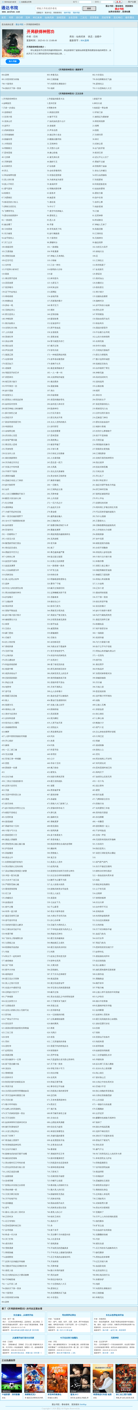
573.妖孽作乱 (98, 952)
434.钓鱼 (50, 745)
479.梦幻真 (51, 813)
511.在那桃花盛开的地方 (12, 862)
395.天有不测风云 (54, 687)
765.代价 (96, 1239)
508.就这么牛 (7, 857)
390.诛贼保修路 (99, 678)
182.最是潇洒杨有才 (55, 368)
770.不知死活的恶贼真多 (57, 1248)
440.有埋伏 (51, 754)
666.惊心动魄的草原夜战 (103, 1091)
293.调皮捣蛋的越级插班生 (58, 534)
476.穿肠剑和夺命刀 (55, 808)
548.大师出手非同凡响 (56, 916)
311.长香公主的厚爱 (55, 561)
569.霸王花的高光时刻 (56, 947)
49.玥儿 (5, 171)
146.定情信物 (52, 314)
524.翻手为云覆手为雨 (56, 880)
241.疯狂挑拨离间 (9, 458)
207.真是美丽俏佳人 (101, 404)
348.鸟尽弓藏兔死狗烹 (102, 615)
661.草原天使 (7, 1086)
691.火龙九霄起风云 (10, 1131)
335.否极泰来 (52, 597)
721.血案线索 (7, 1176)
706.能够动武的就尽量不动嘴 (14, 1154)
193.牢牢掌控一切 (9, 386)
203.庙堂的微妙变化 (55, 400)
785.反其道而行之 (100, 1270)
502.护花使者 (7, 848)
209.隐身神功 (52, 409)
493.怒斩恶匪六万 (9, 835)
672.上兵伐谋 (98, 1100)
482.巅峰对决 (52, 817)
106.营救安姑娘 (8, 256)
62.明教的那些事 (54, 189)
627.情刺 (96, 1033)
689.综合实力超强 (54, 1127)
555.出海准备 (98, 925)
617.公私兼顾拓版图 (55, 1019)
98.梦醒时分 (52, 242)
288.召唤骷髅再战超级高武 (104, 525)
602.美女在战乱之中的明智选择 (60, 997)
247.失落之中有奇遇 (10, 467)
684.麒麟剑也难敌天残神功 (104, 1118)
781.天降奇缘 (52, 1266)
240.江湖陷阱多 (99, 453)
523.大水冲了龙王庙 (10, 880)
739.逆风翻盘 (7, 1203)
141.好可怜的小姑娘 (101, 305)
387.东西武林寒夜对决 (102, 673)
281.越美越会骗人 (54, 516)
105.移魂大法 (98, 251)
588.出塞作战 (98, 974)
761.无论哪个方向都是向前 (58, 1235)
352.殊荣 (5, 624)
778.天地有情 (52, 1261)
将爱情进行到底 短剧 (102, 1394)
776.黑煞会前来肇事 (101, 1257)
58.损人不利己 (8, 184)
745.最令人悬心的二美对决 (13, 1212)
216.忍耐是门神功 (100, 418)
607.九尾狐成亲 (8, 1006)
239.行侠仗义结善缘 (55, 453)
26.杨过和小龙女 (54, 135)
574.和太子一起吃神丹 (11, 956)
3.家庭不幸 (97, 99)
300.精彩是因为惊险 (101, 543)
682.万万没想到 (8, 1118)
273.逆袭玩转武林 (100, 503)
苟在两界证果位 (69, 1315)
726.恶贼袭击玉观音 (101, 1181)
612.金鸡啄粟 (98, 1010)
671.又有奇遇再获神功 (56, 1100)
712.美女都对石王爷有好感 (13, 1163)
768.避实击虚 (98, 1244)
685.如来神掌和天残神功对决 (14, 1122)
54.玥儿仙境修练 (99, 175)
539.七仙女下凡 (53, 902)
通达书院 (15, 9)
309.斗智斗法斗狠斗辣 (102, 557)
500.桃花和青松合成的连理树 (59, 844)
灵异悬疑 (94, 17)
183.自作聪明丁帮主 (101, 368)
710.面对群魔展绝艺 (55, 1158)
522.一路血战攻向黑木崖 (103, 875)
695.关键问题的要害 (55, 1136)
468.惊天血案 (98, 795)
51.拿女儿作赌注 (99, 171)
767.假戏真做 (52, 1244)
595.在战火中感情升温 (11, 988)
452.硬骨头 (51, 772)
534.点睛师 (97, 893)
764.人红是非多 (53, 1239)
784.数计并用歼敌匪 (55, 1270)
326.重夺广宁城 (53, 584)
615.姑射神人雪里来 (101, 1015)
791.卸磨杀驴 (98, 1279)
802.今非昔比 (98, 75)
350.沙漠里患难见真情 (56, 620)
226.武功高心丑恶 (9, 435)
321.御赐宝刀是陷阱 (101, 575)
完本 (28, 17)
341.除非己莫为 (53, 606)
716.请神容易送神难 (55, 1167)
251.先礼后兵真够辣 (55, 471)
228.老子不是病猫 (100, 435)
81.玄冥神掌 (97, 215)
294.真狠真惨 (98, 534)
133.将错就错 (7, 296)
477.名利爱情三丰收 (101, 808)
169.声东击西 (7, 350)
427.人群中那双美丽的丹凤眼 (14, 736)
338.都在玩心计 (53, 602)
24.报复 (95, 130)
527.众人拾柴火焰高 (55, 884)
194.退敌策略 (52, 386)
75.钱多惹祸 (97, 207)
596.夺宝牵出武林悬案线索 (58, 988)
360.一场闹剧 (98, 633)
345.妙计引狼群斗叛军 (102, 611)
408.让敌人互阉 (99, 705)
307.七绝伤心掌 (8, 557)
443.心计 (50, 759)
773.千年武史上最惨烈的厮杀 (59, 1252)
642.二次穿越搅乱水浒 (102, 1055)
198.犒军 (96, 391)
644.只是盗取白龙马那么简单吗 (60, 1059)
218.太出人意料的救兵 (56, 422)
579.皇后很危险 (99, 961)
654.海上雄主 (98, 1073)
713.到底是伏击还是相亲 (57, 1163)
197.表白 (50, 391)
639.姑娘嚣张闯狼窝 (101, 1050)
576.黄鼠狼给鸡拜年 (101, 956)
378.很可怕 (97, 660)
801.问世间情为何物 (10, 79)
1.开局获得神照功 (9, 99)
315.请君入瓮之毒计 (101, 566)
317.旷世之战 (52, 570)
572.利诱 (50, 952)
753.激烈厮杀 (98, 1221)
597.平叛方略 (98, 988)
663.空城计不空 (99, 1086)
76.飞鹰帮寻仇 (8, 211)
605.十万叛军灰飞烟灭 (56, 1001)
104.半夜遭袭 (52, 251)
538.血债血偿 (7, 902)
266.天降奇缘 (52, 494)
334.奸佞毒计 (7, 597)
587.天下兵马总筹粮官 (56, 974)
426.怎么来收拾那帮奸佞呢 (104, 732)
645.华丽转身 (98, 1059)
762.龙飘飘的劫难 (100, 1235)
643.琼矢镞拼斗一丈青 (11, 1059)
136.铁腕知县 (7, 301)
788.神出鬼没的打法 (101, 1275)
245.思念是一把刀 (54, 462)
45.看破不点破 (98, 162)
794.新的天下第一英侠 (11, 88)
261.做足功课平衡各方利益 (104, 485)
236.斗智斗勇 (52, 449)
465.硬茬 (96, 790)
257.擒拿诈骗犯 (53, 480)
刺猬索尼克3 (30, 1394)
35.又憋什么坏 (53, 148)
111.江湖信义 (98, 260)
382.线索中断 (7, 669)
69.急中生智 (97, 198)
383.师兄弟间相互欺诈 (56, 669)
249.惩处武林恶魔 (100, 467)
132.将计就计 (98, 292)
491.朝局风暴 (52, 831)
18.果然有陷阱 (98, 121)
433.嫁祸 (5, 745)
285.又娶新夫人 (99, 521)
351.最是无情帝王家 (101, 620)
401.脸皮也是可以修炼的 (57, 696)
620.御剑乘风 (52, 1024)
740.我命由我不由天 (55, 1203)
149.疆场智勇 (52, 319)
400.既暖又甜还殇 (9, 696)
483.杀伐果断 (98, 817)
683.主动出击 (52, 1118)
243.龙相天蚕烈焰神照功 (103, 458)
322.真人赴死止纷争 (10, 579)
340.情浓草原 (7, 606)
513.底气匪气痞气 (100, 862)
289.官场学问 (7, 530)
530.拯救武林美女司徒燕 (57, 889)
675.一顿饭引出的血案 (102, 1104)
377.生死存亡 (52, 660)
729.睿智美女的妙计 (101, 1185)
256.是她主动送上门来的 (12, 480)
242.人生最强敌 (53, 458)
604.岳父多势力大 (9, 1001)
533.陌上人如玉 (53, 893)
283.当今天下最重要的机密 (13, 521)
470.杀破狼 (51, 799)
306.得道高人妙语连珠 (102, 552)
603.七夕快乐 (98, 997)
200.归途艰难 (52, 395)
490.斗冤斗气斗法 (9, 831)
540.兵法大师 (98, 902)
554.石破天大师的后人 (56, 925)
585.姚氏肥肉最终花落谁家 (104, 970)
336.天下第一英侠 (100, 597)
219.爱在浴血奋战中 (101, 422)
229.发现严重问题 (9, 440)
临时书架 (67, 13)
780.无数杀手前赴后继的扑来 (14, 1266)
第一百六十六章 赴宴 (64, 1330)
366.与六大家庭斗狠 (101, 642)
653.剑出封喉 (52, 1073)
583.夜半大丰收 (8, 970)
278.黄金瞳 (51, 512)
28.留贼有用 (7, 139)
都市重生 (129, 17)
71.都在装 (51, 202)
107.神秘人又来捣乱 (55, 256)
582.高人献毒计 (99, 965)
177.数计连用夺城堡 (101, 359)
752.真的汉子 (52, 1221)
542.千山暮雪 (52, 907)
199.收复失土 (7, 395)
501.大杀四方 (98, 844)
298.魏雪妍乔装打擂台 (11, 543)
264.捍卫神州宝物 (100, 489)
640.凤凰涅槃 (7, 1055)
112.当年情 (6, 265)
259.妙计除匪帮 (8, 485)
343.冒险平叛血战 (9, 611)
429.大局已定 (98, 736)
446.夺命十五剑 (53, 763)
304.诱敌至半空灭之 (10, 552)
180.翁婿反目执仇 (100, 364)
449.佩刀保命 (52, 768)
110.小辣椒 (51, 260)
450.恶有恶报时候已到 (102, 768)
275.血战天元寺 (53, 507)
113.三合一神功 (53, 265)
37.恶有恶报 (7, 153)
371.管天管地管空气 (55, 651)
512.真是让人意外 (54, 862)
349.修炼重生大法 (9, 620)
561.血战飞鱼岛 (99, 934)
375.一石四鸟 (98, 655)
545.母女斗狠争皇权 (55, 911)
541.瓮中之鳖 (7, 907)
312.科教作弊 (98, 561)
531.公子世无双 (99, 889)
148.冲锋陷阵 (7, 319)
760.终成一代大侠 (9, 1235)
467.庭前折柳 (52, 795)
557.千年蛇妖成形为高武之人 (59, 929)
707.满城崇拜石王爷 (55, 1154)
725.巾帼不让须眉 (54, 1181)
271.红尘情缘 (7, 503)
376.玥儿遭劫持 (8, 660)
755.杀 (50, 1226)
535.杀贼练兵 (7, 898)
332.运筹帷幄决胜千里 (56, 593)
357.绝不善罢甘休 (100, 628)
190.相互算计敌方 (9, 382)
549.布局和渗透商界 (101, 916)
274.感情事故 (7, 507)
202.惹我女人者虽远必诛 (12, 400)
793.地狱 (50, 88)
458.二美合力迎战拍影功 (12, 781)
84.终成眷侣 (97, 220)
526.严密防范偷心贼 (10, 884)
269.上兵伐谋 (52, 498)
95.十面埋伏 (52, 238)
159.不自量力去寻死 (101, 332)
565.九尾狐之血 (8, 943)
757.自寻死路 (7, 1230)
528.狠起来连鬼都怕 (101, 884)
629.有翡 (50, 1037)
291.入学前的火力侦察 (102, 530)
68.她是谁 (51, 198)
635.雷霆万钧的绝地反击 (57, 1046)
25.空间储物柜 (8, 135)
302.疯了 (50, 548)
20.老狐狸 (51, 126)
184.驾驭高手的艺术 (10, 373)
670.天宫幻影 (7, 1100)
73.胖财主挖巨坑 (9, 207)
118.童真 (5, 274)
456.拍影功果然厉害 (55, 777)
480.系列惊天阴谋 (100, 813)
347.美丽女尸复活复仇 (56, 615)
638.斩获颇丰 (52, 1050)
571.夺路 (5, 952)
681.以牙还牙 (98, 1113)
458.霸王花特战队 (54, 781)
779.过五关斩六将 (100, 1261)
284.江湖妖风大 (53, 521)
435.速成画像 (98, 745)
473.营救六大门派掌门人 (57, 804)
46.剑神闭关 (7, 166)
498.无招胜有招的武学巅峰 (104, 839)
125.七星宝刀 (52, 283)
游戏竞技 (61, 17)
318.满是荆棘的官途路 (102, 570)
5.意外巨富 (51, 103)
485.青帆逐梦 (52, 822)
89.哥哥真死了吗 (54, 229)
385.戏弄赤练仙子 (9, 673)
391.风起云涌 (7, 682)
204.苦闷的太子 (99, 400)
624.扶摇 (96, 1028)
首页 (3, 17)
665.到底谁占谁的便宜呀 (57, 1091)
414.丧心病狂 (98, 714)
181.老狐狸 (6, 368)
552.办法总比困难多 (101, 920)
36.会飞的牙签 (98, 148)
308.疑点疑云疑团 (54, 557)
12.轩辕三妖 (97, 112)
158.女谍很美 (52, 332)
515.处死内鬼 (52, 866)
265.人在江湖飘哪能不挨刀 (13, 494)
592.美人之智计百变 (10, 983)
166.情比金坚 (7, 346)
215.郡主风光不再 (54, 418)
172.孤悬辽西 (7, 355)
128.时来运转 (52, 287)
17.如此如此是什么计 (56, 121)
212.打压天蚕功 (53, 413)
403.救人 (5, 700)
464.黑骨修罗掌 (53, 790)
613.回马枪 (6, 1015)
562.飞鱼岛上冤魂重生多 (12, 938)
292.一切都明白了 (9, 534)
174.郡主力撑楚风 (100, 355)
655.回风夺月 (7, 1077)
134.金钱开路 (52, 296)
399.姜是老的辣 (99, 691)
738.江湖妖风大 (99, 1199)
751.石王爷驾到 (8, 1221)
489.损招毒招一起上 (101, 826)
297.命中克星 (98, 539)
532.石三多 (6, 893)
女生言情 (72, 17)
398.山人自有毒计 (54, 691)
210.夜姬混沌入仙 (100, 409)
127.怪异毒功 (7, 287)
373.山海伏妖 (7, 655)
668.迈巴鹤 (51, 1095)
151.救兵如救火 (8, 323)
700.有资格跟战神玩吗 (11, 1145)
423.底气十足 (98, 727)
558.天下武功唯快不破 (102, 929)
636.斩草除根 (98, 1046)
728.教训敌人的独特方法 (57, 1185)
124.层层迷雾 (7, 283)
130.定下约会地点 (9, 292)
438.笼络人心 (98, 750)
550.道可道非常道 (9, 920)
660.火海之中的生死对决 (103, 1082)
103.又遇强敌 (7, 251)
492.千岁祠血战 (99, 831)
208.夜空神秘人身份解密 (12, 409)
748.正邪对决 (7, 1217)
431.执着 (50, 741)
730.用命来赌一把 (9, 1190)
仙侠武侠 (49, 17)
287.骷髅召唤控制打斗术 (57, 525)
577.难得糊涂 (7, 961)
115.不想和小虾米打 (10, 269)
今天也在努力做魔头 (69, 1338)
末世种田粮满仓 (54, 1394)
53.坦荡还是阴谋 (54, 175)
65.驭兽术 (51, 193)
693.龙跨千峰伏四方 (101, 1131)
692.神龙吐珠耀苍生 (55, 1131)
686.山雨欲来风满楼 (55, 1122)
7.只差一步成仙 (8, 108)
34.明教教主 (7, 148)
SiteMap (83, 1404)
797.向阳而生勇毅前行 (56, 84)
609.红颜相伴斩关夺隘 (102, 1006)
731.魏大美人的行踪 (55, 1190)
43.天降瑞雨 (7, 162)
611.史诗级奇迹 (53, 1010)
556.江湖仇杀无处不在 (11, 929)
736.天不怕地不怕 (9, 1199)
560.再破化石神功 (54, 934)
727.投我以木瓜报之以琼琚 (13, 1185)
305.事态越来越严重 (55, 552)
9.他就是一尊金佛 (100, 108)
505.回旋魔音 (7, 853)
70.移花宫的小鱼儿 (10, 202)
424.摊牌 (5, 732)
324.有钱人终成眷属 (101, 579)
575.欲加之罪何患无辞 (56, 956)
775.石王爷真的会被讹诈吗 (58, 1257)
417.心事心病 (98, 718)
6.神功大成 (97, 103)
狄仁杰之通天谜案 (124, 1394)
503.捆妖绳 (51, 848)
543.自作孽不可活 (100, 907)
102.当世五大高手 (100, 247)
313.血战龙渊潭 (8, 566)
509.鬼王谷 (51, 857)
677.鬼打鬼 (51, 1109)
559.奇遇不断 (7, 934)
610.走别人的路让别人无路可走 (15, 1010)
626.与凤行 (51, 1033)
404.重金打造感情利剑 (56, 700)
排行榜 (19, 17)
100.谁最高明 (7, 247)
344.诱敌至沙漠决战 (55, 611)
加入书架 (13, 61)
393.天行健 (97, 682)
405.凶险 (96, 700)
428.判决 (50, 736)
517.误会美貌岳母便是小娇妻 (14, 871)
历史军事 (106, 17)
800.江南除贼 (52, 79)
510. (94, 857)
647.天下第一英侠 (54, 1064)
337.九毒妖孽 (7, 602)
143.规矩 (50, 310)
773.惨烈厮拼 (98, 1252)
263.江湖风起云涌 (54, 489)
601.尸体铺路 (7, 997)
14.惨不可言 (52, 117)
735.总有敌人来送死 (101, 1194)
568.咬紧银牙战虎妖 (10, 947)
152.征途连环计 (53, 323)
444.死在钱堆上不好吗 (102, 759)
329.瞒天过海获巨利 (55, 588)
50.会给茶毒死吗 (54, 171)
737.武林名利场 (53, 1199)
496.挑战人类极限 (9, 839)
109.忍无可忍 (7, 260)
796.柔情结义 (98, 84)
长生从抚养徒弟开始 (115, 1315)
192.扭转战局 (98, 382)
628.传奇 (5, 1037)
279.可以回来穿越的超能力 (104, 512)
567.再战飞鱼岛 (99, 943)
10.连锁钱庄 (7, 112)
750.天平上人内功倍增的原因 (105, 1217)
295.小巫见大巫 (8, 539)
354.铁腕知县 (98, 624)
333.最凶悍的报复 (100, 593)
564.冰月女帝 (98, 938)
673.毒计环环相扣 (9, 1104)
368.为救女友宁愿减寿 (56, 646)
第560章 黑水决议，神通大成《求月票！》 (27, 1353)
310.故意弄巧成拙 (9, 561)
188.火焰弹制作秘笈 (55, 377)
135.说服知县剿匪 (100, 296)
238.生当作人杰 (8, 453)
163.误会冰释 (7, 341)
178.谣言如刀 (7, 364)
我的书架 (76, 13)
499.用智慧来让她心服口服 (13, 844)
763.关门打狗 (7, 1239)
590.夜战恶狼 (52, 979)
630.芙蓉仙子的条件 (101, 1037)
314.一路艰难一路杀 (55, 566)
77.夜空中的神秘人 (55, 211)
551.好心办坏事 (53, 920)
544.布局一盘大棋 (9, 911)
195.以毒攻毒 (98, 386)
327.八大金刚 (98, 584)
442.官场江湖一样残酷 (11, 759)
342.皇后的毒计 (99, 606)
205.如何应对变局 (9, 404)
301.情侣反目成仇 (9, 548)
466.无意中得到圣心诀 (11, 795)
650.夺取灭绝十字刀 (55, 1068)
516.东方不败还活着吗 (102, 866)
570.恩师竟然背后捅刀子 (103, 947)
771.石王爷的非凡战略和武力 (105, 1248)
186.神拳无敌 (98, 373)
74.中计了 (51, 207)
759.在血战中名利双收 (102, 1230)
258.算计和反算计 (100, 480)
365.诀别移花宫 (53, 642)
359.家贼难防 (52, 633)
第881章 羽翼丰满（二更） (67, 1353)
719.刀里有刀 (52, 1172)
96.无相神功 (97, 238)
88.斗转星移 (7, 229)
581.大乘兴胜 (52, 965)
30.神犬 (95, 139)
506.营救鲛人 (52, 853)
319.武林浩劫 (7, 575)
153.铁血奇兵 (98, 323)
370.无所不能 (7, 651)
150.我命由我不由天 (101, 319)
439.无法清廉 (7, 754)
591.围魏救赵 (98, 979)
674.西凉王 (51, 1104)
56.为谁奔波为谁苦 (55, 180)
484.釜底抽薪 (7, 822)
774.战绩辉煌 (7, 1257)
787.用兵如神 (52, 1275)
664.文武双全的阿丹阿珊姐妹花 (15, 1091)
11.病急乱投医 (53, 112)
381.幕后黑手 (98, 664)
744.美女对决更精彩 (101, 1208)
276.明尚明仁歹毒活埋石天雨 (105, 507)
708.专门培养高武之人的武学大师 (107, 1154)
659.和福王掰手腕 (54, 1082)
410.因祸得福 (52, 709)
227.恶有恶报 (52, 435)
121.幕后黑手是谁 (9, 278)
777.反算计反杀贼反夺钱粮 (13, 1261)
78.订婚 (95, 211)
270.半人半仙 (98, 498)
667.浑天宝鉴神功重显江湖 (13, 1095)
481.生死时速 (7, 817)
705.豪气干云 (98, 1149)
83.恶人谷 (51, 220)
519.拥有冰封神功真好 (102, 871)
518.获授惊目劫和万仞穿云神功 (60, 871)
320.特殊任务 (52, 575)
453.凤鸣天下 (98, 772)
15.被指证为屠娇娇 (100, 117)
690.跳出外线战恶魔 (101, 1127)
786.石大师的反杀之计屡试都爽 (15, 1275)
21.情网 (95, 126)
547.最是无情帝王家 (10, 916)
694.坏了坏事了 (8, 1136)
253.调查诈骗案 (8, 476)
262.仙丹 (5, 489)
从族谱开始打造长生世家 (23, 1338)
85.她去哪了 (7, 224)
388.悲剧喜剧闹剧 (9, 678)
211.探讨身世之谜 (9, 413)
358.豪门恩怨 (7, 633)
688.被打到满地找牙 (10, 1127)
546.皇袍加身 (98, 911)
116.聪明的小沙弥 (54, 269)
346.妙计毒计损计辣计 (11, 615)
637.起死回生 (7, 1050)
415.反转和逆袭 (8, 718)
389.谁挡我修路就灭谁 (56, 678)
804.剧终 (85, 40)
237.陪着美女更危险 (101, 449)
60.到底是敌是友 (99, 184)
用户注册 (132, 2)
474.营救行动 (98, 804)
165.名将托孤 (98, 341)
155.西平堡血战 (53, 328)
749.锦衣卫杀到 (53, 1217)
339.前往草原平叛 (100, 602)
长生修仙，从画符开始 (23, 1315)
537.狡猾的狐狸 (99, 898)
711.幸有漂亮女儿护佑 (102, 1158)
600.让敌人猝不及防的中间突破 (106, 992)
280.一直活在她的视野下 (12, 516)
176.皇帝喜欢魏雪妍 (55, 359)
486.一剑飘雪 (98, 822)
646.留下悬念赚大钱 (10, 1064)
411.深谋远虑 (98, 709)
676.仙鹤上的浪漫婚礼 (11, 1109)
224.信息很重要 (53, 431)
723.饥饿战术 (98, 1176)
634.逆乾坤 (6, 1046)
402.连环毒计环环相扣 (102, 696)
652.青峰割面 (7, 1073)
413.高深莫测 (52, 714)
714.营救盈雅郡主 (100, 1163)
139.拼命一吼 (7, 305)
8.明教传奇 (51, 108)
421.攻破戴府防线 (9, 727)
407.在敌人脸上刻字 (55, 705)
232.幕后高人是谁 (9, 444)
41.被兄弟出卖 (53, 157)
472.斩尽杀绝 (7, 804)
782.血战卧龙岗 (99, 1266)
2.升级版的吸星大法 (55, 99)
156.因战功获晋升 (100, 328)
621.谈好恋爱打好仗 (101, 1024)
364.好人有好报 (8, 642)
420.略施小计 (98, 723)
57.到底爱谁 (97, 180)
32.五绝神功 (52, 144)
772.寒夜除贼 (7, 1252)
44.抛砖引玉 (52, 162)
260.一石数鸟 (52, 485)
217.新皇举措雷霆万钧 (11, 422)
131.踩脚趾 (51, 292)
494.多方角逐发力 (54, 835)
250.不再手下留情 (9, 471)
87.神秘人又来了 (99, 224)
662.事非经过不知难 (55, 1086)
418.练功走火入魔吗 (10, 723)
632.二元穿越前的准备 (56, 1041)
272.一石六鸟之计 (54, 503)
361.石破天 (6, 637)
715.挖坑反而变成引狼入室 (13, 1167)
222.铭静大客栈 (99, 426)
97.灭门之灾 (7, 242)
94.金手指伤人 (8, 238)
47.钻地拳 (51, 166)
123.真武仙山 (98, 278)
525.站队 (96, 880)
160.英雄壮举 (7, 337)
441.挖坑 (96, 754)
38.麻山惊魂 (52, 153)
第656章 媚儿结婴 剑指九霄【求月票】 (25, 1330)
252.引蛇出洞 (98, 471)
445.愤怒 (5, 763)
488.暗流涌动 (52, 826)
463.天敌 (5, 790)
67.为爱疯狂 (7, 198)
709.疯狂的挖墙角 (9, 1158)
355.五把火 (6, 628)
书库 (11, 17)
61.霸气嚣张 (7, 189)
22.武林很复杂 (8, 130)
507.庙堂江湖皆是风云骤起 (104, 853)
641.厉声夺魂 (52, 1055)
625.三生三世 (7, 1033)
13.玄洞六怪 (7, 117)
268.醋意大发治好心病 (11, 498)
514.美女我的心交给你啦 (12, 866)
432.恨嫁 (96, 741)
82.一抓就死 (7, 220)
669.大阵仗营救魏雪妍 (102, 1095)
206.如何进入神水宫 (55, 404)
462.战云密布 (98, 786)
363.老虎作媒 (98, 637)
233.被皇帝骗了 (53, 444)
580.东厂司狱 (7, 965)
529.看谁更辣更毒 (9, 889)
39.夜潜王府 (97, 153)
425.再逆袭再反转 (54, 732)
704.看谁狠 (51, 1149)
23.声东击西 (52, 130)
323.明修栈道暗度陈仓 (56, 579)
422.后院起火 (52, 727)
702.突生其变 (98, 1145)
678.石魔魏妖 (98, 1109)
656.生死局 (51, 1077)
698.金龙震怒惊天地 (55, 1140)
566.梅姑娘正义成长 (55, 943)
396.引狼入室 (98, 687)
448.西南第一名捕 (9, 768)
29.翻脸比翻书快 (54, 139)
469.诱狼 (5, 799)
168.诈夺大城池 (99, 346)
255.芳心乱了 (98, 476)
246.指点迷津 (98, 462)
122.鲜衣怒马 (52, 278)
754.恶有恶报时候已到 (11, 1226)
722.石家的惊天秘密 (55, 1176)
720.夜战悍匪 (98, 1172)
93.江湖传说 (97, 233)
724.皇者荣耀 (7, 1181)
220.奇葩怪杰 (7, 426)
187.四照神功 (7, 377)
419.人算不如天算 (54, 723)
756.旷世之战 (98, 1226)
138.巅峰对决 (98, 301)
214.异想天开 (7, 418)
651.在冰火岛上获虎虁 (102, 1068)
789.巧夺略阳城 (8, 1279)
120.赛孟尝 (97, 274)
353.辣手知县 (52, 624)
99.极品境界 (97, 242)
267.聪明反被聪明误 (101, 494)
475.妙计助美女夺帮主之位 (13, 808)
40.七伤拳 (6, 157)
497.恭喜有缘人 (53, 839)
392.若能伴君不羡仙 (55, 682)
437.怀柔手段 (52, 750)
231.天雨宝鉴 (98, 440)
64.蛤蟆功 (6, 193)
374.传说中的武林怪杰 (56, 655)
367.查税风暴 (7, 646)
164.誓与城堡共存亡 (55, 341)
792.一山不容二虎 (9, 1284)
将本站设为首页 (10, 2)
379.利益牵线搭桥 (9, 664)
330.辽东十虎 (98, 588)
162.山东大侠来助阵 (101, 337)
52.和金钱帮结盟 (9, 175)
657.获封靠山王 (99, 1077)
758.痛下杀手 (52, 1230)
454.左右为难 (7, 777)
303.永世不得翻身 (100, 548)
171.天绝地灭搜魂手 (101, 350)
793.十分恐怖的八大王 (102, 88)
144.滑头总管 (98, 310)
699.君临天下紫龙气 (101, 1140)
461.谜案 (50, 786)
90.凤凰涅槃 (97, 229)
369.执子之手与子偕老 (102, 646)
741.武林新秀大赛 (100, 1203)
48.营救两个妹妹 (99, 166)
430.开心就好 (7, 741)
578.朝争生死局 (53, 961)
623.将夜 (50, 1028)
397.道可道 (6, 691)
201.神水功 (97, 395)
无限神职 (115, 1338)
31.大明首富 (7, 144)
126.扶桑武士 (98, 283)
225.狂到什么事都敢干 (102, 431)
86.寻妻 (50, 224)
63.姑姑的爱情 (98, 189)
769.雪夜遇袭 (7, 1248)
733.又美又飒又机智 (10, 1194)
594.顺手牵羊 (98, 983)
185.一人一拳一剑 (54, 373)
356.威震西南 (52, 628)
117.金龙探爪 (98, 269)
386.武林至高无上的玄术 (57, 673)
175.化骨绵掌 (7, 359)
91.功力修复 (7, 233)
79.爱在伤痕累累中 (10, 215)
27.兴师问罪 (97, 135)
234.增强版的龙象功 (101, 444)
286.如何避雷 (7, 525)
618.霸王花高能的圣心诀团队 (105, 1019)
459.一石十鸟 (98, 781)
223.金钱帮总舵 (8, 431)
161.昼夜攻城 (52, 337)
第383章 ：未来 (108, 1353)
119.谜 (49, 274)
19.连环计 (6, 126)
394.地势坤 (6, 687)
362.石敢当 (51, 637)
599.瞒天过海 (52, 992)
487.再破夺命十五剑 (10, 826)
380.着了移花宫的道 (55, 664)
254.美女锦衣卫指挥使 (56, 476)
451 (3, 772)
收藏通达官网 (26, 2)
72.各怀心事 (97, 202)
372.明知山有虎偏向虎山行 (104, 651)
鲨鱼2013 (74, 1394)
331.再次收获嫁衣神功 (11, 593)
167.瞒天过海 (52, 346)
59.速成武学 (52, 184)
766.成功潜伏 (7, 1244)
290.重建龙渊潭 (53, 530)
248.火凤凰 (51, 467)
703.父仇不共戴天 (9, 1149)
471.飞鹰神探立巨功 (101, 799)
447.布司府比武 (99, 763)
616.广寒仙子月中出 (10, 1019)
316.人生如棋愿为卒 (10, 570)
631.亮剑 (5, 1041)
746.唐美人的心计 (54, 1212)
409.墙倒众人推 (8, 709)
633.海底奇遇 (98, 1041)
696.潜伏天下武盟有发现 (103, 1136)
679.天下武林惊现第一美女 (13, 1113)
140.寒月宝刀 (52, 305)
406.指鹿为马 (7, 705)
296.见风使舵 (52, 539)
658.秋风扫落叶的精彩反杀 (13, 1082)
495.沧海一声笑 (99, 835)
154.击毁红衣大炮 (9, 328)
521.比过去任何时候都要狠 (58, 875)
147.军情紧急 (98, 314)
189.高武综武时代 (100, 377)
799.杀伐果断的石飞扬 (102, 79)
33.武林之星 (97, 144)
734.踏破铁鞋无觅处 (55, 1194)
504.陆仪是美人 (99, 848)
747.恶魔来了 (98, 1212)
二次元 (83, 17)
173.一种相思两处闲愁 (56, 355)
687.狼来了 (97, 1122)
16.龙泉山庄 (7, 121)
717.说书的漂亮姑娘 (101, 1167)
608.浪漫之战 (52, 1006)
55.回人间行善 (8, 180)
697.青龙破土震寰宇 (10, 1140)
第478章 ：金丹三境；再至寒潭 (114, 1330)
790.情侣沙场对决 (54, 1279)
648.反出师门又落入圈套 (103, 1064)
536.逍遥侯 (51, 898)
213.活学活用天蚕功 (101, 413)
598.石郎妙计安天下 (10, 992)
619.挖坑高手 (7, 1024)
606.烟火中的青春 (100, 1001)
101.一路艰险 (52, 247)
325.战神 (5, 584)
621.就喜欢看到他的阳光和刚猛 (15, 1028)
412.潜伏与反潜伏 (9, 714)
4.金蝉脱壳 (6, 103)
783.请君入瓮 (7, 1270)
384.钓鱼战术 (98, 669)
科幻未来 (37, 17)
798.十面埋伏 (7, 84)
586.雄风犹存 (7, 974)
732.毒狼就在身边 (100, 1190)
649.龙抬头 (6, 1068)
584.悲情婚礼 (52, 970)
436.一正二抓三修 (9, 750)
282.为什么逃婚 (99, 516)
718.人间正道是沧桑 (10, 1172)
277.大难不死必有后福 (11, 512)
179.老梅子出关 (53, 364)
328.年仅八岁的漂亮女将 (12, 588)
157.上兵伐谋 (7, 332)
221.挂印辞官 (52, 426)
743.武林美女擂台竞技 (56, 1208)
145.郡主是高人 (8, 314)
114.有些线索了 (99, 265)
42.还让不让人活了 (100, 157)
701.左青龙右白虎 (54, 1145)
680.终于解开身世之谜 (56, 1113)
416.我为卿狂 (52, 718)
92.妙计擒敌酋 (53, 233)
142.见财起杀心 (8, 310)
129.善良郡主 (98, 287)
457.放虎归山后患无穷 (102, 777)
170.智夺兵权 (52, 350)
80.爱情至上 (52, 215)
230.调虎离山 (52, 440)
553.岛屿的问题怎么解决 (12, 925)
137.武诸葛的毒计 (54, 301)
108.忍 (95, 256)
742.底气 (5, 1208)
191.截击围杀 (52, 382)
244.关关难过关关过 (10, 462)
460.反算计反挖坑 (9, 786)
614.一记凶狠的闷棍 (55, 1015)
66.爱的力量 (97, 193)
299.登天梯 (51, 543)
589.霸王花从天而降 (10, 979)
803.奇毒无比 (52, 75)
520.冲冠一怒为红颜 (10, 875)
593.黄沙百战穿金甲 (55, 983)
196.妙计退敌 (7, 391)
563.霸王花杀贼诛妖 (55, 938)
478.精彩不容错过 (9, 813)
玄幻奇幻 (118, 17)
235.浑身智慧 (7, 449)
